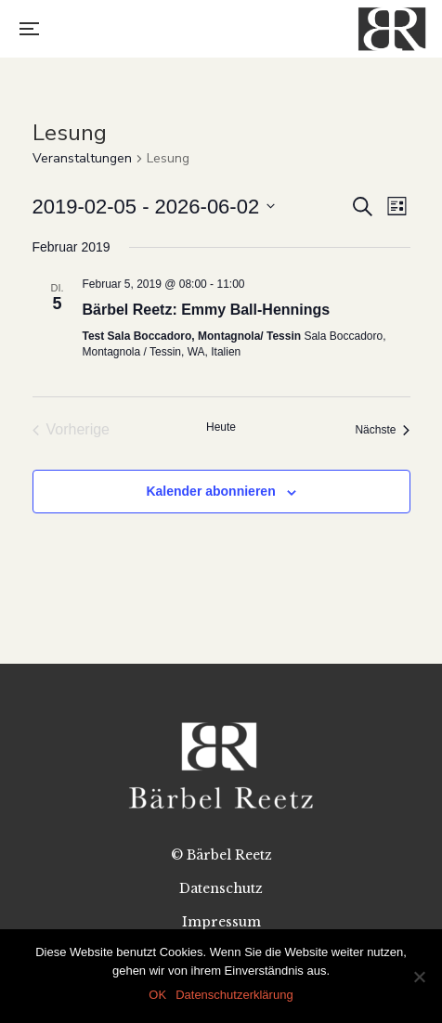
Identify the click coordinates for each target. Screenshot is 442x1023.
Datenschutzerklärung (234, 995)
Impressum (221, 921)
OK (157, 995)
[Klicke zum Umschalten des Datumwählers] (154, 206)
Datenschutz (221, 888)
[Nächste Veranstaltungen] (382, 430)
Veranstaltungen (82, 158)
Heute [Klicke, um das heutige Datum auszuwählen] (221, 427)
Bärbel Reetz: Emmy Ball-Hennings (207, 309)
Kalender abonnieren (210, 491)
